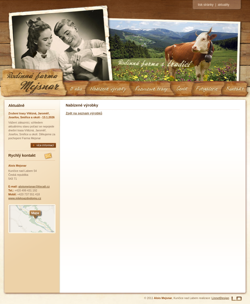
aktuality (223, 5)
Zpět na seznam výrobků (84, 113)
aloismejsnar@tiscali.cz (34, 186)
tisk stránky (206, 5)
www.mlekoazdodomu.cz (24, 198)
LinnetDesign (220, 298)
